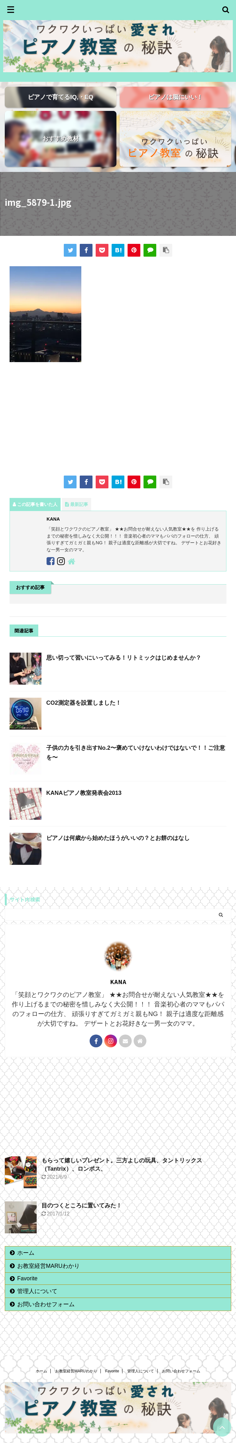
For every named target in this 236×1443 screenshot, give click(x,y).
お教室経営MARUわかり (48, 1277)
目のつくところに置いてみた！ (81, 1216)
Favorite (27, 1289)
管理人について (37, 1302)
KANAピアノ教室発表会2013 (84, 804)
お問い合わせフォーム (46, 1315)
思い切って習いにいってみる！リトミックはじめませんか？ (123, 668)
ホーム (25, 1264)
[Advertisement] (118, 430)
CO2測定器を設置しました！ (83, 713)
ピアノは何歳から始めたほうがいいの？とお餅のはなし (118, 849)
